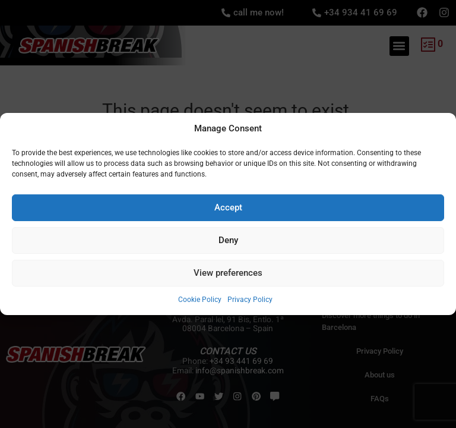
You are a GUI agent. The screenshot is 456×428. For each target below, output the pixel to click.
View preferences (228, 273)
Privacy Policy (250, 299)
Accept (228, 207)
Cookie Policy (199, 299)
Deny (228, 240)
